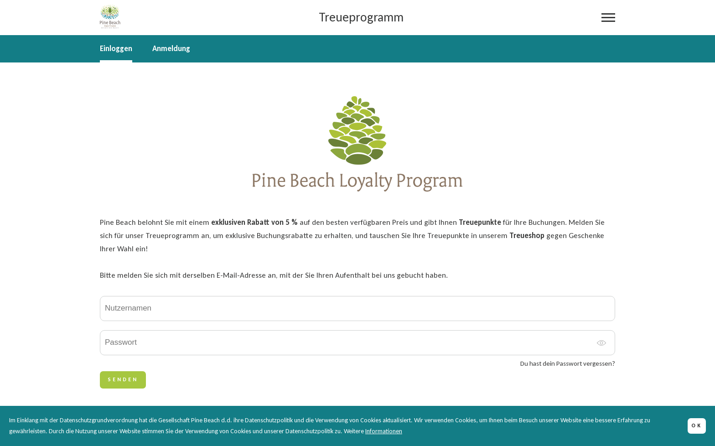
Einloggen (116, 48)
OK (696, 425)
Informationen (383, 431)
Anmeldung (171, 48)
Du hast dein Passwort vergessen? (567, 364)
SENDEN (123, 379)
